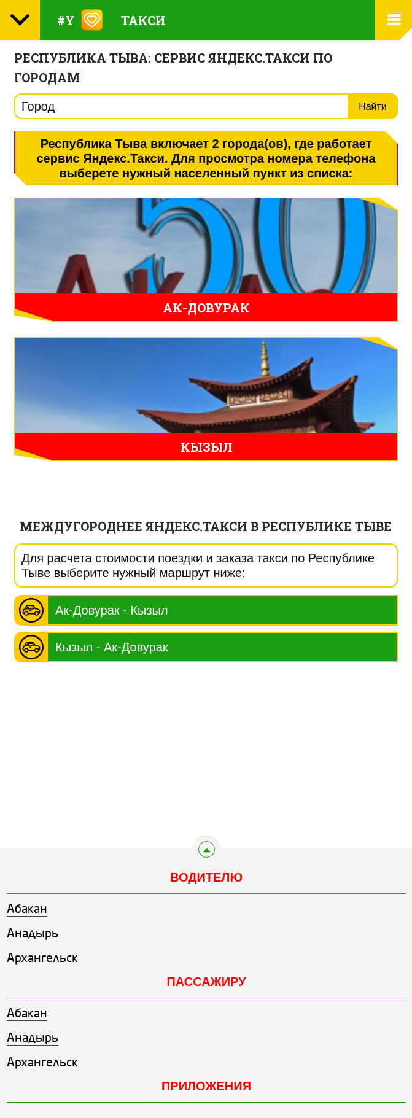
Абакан (27, 910)
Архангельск (42, 959)
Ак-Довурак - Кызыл (111, 610)
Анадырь (32, 934)
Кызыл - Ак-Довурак (111, 647)
